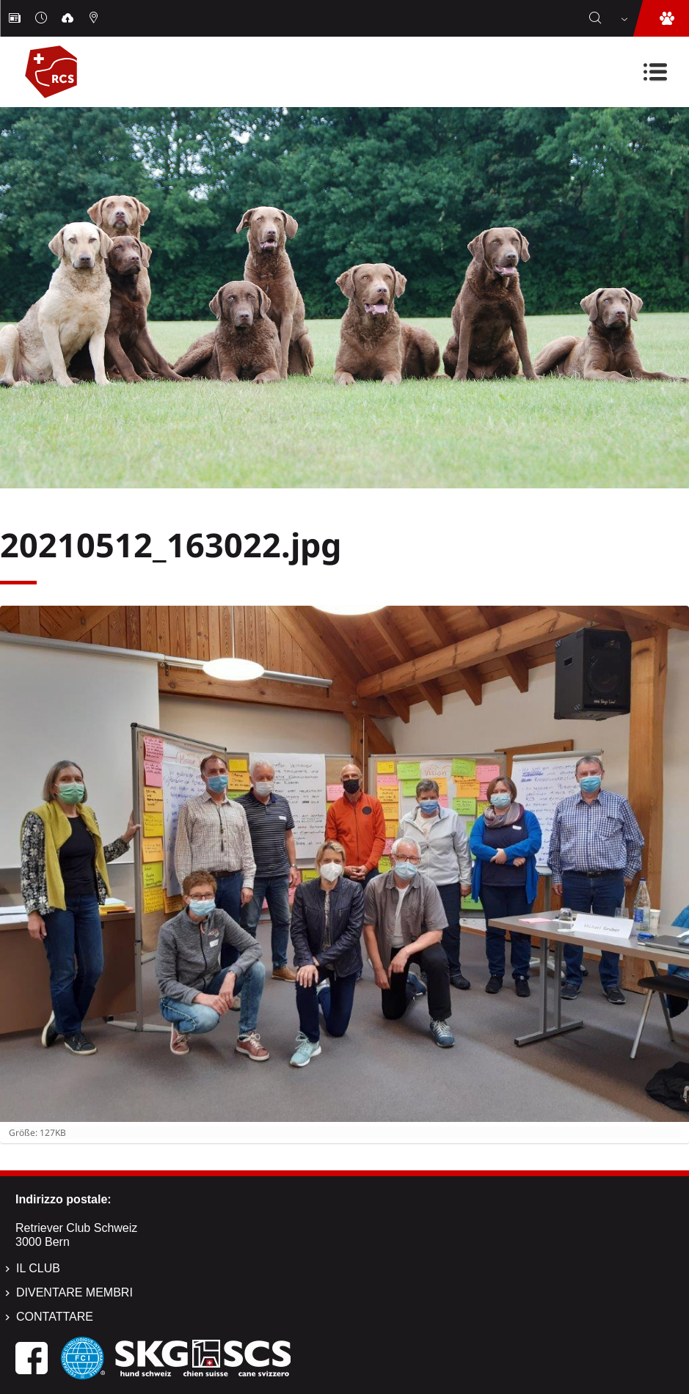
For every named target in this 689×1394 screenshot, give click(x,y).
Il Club (38, 1268)
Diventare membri (74, 1292)
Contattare (54, 1316)
